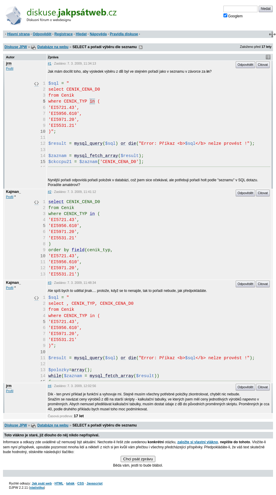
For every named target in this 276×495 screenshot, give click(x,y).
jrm (9, 63)
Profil (9, 68)
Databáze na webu (52, 47)
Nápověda (98, 34)
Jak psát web (42, 483)
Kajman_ (13, 192)
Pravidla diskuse (124, 34)
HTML (58, 483)
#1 (49, 63)
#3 (49, 282)
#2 (49, 192)
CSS (80, 483)
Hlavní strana (18, 34)
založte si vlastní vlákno (197, 442)
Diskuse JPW (15, 47)
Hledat (81, 34)
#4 (49, 386)
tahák (70, 483)
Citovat (263, 64)
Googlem (233, 15)
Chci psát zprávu (138, 459)
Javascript (94, 483)
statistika (37, 487)
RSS (140, 47)
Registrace (63, 34)
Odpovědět (42, 34)
